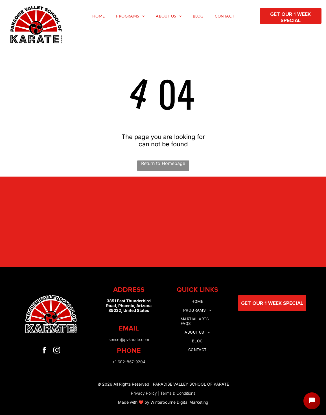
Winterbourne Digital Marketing (179, 402)
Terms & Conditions (177, 393)
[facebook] (44, 351)
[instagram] (57, 351)
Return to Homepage (163, 163)
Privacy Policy (144, 393)
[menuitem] (99, 16)
